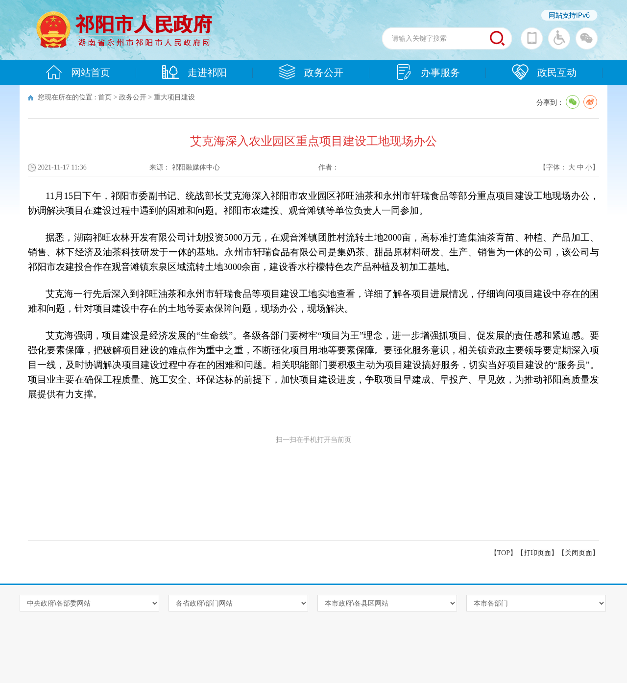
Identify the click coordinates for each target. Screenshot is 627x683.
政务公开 (311, 72)
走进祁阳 (194, 72)
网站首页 (78, 72)
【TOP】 (503, 553)
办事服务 (427, 72)
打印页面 (537, 553)
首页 (105, 97)
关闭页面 (578, 553)
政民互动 (544, 72)
